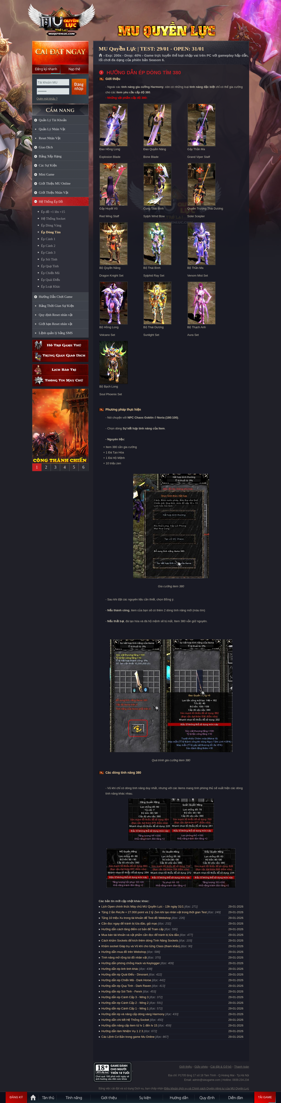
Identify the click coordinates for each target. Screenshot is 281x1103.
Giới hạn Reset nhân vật (55, 324)
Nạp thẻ (74, 69)
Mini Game (46, 174)
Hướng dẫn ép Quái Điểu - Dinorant (125, 974)
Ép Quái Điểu (50, 280)
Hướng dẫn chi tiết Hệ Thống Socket (125, 1019)
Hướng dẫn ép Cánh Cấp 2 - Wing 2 (125, 1002)
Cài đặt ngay (60, 53)
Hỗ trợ (60, 345)
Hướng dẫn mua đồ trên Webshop (124, 952)
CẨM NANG (60, 108)
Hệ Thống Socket (53, 218)
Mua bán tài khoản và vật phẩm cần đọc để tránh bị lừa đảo (140, 935)
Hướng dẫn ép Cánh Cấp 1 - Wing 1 (125, 1008)
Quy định (207, 1097)
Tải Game (265, 1097)
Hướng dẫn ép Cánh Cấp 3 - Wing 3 (125, 997)
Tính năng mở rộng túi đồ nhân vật (124, 957)
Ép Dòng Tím (51, 232)
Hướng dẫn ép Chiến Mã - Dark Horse (126, 980)
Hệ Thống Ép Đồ (51, 201)
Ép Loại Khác (50, 286)
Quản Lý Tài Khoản (53, 120)
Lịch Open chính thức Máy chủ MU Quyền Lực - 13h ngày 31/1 (143, 906)
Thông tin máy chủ (60, 380)
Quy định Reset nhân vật (56, 315)
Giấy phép (201, 1066)
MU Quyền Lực (60, 21)
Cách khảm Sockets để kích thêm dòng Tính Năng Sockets (140, 940)
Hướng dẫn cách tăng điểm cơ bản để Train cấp (133, 929)
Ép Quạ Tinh (50, 266)
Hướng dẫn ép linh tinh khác (120, 969)
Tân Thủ (48, 1097)
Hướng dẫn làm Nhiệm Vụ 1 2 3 (122, 1031)
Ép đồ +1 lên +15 (53, 212)
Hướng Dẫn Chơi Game (56, 297)
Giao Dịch (46, 147)
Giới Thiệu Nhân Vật (53, 192)
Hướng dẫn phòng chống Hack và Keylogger (131, 963)
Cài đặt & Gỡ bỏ (221, 1066)
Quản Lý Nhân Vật (52, 129)
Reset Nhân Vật (50, 138)
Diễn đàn (237, 1097)
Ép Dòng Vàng (51, 225)
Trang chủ (101, 55)
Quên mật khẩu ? (47, 98)
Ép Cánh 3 (48, 252)
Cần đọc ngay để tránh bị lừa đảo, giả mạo (129, 923)
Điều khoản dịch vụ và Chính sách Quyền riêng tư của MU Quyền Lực (206, 1088)
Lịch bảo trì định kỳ (60, 369)
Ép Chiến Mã (50, 273)
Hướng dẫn (179, 1097)
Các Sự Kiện (48, 165)
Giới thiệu (185, 1066)
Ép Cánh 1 (48, 239)
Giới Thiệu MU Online (55, 183)
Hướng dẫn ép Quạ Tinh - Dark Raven (126, 985)
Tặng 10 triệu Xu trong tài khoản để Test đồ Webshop (136, 918)
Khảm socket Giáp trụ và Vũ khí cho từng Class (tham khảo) (141, 946)
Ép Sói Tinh (49, 259)
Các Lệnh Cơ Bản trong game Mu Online (128, 1036)
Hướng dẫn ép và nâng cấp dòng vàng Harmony (133, 1014)
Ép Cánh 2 (48, 246)
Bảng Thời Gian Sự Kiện (56, 306)
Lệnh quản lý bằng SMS (56, 333)
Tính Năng (74, 1097)
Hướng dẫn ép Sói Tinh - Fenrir (122, 991)
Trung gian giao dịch (60, 356)
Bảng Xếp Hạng (50, 156)
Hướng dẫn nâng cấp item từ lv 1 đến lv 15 (129, 1025)
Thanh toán (241, 1066)
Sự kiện (145, 1097)
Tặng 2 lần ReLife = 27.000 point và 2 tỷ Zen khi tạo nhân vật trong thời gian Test (154, 912)
